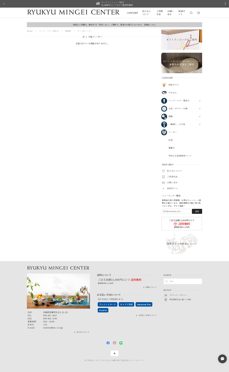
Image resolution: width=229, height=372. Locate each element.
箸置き (172, 148)
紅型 (171, 140)
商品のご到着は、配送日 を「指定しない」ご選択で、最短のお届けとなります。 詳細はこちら (114, 24)
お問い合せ (170, 13)
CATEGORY (132, 12)
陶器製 (68, 31)
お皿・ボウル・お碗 (178, 108)
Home (29, 31)
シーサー (173, 132)
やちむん (173, 93)
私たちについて (146, 13)
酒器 (171, 116)
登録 (197, 211)
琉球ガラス (174, 85)
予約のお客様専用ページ (180, 156)
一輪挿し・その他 (177, 124)
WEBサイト (181, 13)
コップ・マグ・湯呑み (179, 100)
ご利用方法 (159, 13)
